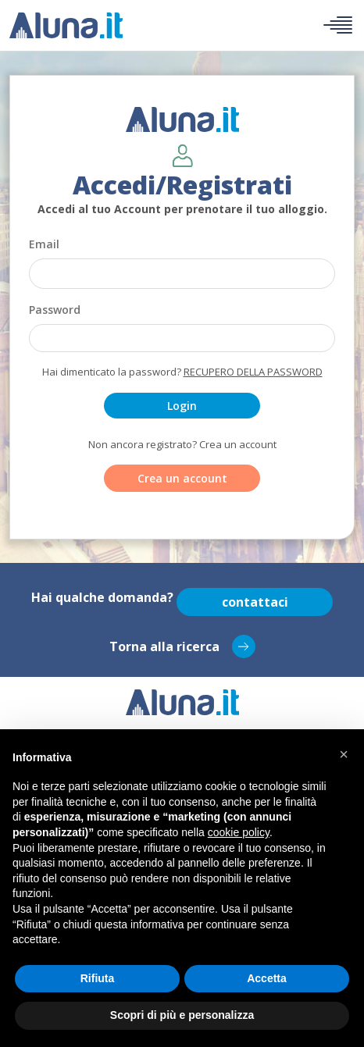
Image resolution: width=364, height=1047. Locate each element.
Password (54, 309)
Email (44, 244)
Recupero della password (253, 372)
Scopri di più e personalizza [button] (182, 1015)
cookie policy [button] (238, 832)
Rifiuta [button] (97, 978)
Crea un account (182, 478)
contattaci (255, 602)
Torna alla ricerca (182, 646)
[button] (343, 754)
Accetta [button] (267, 978)
